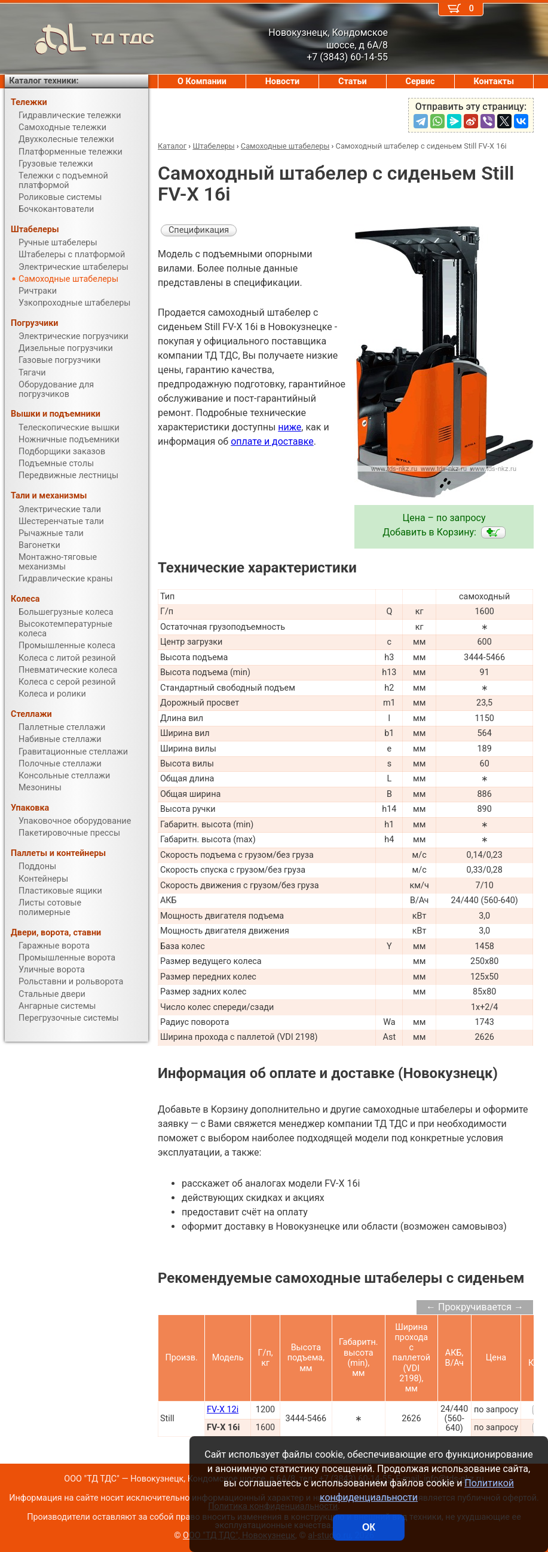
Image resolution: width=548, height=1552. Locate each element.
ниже (289, 427)
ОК (368, 1527)
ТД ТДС (79, 38)
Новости (282, 81)
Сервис (420, 81)
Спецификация (199, 230)
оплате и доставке (272, 441)
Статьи (352, 81)
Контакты (493, 81)
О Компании (201, 81)
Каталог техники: (43, 81)
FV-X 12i (222, 1410)
